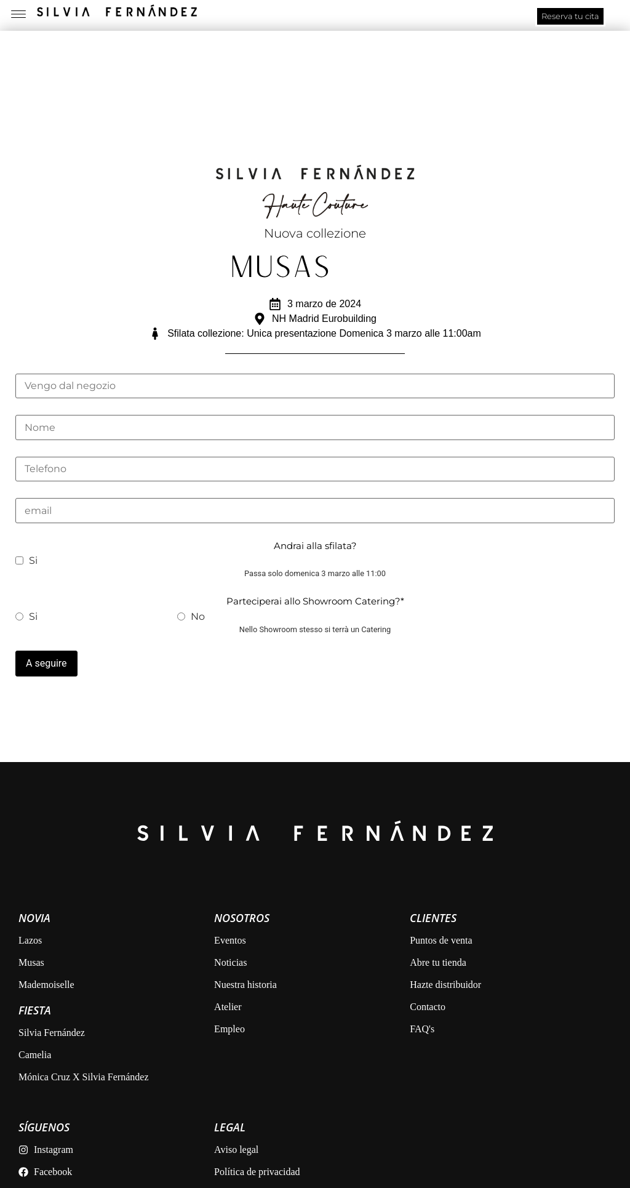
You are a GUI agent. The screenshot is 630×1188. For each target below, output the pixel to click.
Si (26, 560)
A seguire (46, 662)
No (191, 616)
